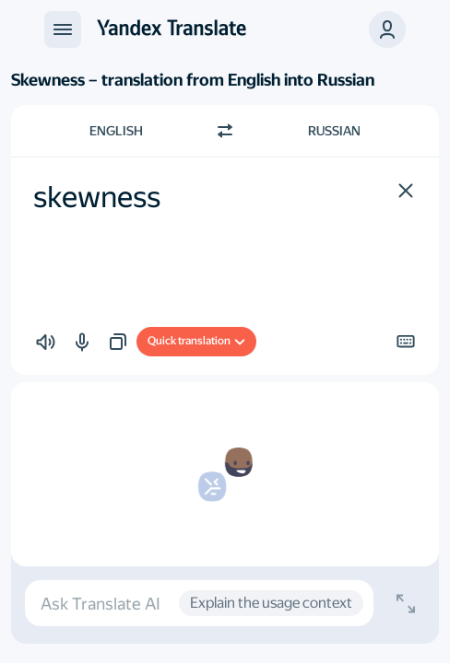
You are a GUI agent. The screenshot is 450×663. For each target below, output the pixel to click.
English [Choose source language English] (116, 130)
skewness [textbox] (96, 197)
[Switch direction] (225, 130)
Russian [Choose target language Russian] (334, 130)
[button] (387, 29)
